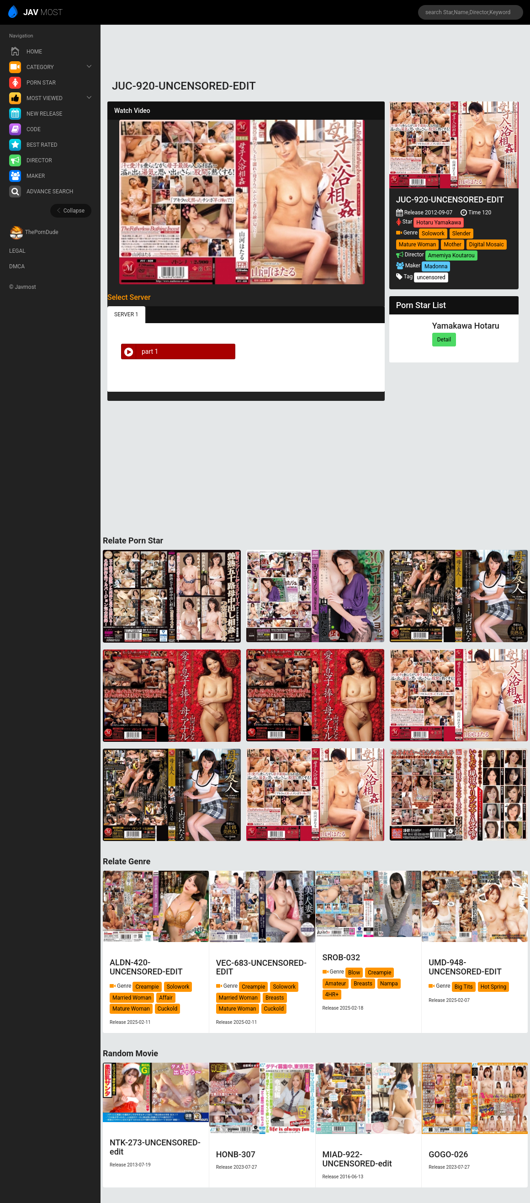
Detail (444, 339)
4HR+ (332, 994)
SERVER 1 (126, 314)
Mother (452, 244)
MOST (36, 12)
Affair (166, 998)
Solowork (433, 233)
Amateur (335, 983)
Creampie (147, 987)
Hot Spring (494, 987)
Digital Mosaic (486, 244)
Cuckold (167, 1009)
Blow (354, 972)
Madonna (435, 266)
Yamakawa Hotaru (465, 325)
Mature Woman (417, 244)
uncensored (431, 277)
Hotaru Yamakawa (438, 222)
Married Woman (131, 998)
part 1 (140, 351)
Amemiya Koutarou (451, 255)
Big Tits (464, 987)
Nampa (389, 983)
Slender (461, 233)
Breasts (274, 998)
